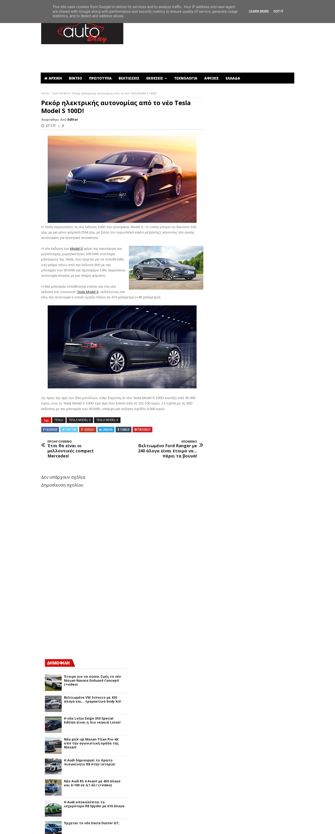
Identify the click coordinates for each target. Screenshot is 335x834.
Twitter (70, 406)
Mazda (221, 668)
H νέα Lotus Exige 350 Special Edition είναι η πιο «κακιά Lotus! (259, 203)
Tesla (58, 397)
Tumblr (124, 406)
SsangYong (225, 762)
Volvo (220, 795)
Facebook (51, 406)
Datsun (222, 547)
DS (218, 531)
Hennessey (224, 586)
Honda (221, 591)
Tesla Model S (79, 397)
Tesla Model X (60, 71)
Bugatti (222, 498)
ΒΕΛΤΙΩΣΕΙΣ (129, 55)
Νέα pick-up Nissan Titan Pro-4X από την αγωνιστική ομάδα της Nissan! (258, 226)
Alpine (221, 471)
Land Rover (225, 641)
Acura (220, 459)
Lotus (220, 652)
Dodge (221, 553)
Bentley (222, 492)
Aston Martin (227, 476)
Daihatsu (223, 542)
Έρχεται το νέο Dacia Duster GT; (258, 306)
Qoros (221, 723)
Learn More (259, 11)
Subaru (222, 767)
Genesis (222, 580)
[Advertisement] (210, 30)
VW (218, 789)
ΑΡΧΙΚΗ (53, 55)
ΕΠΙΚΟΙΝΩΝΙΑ (279, 827)
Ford (219, 569)
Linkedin (107, 406)
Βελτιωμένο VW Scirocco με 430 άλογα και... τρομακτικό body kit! (259, 182)
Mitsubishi (224, 690)
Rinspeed (223, 740)
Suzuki (221, 773)
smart (221, 800)
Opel (220, 701)
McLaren (223, 674)
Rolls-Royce (225, 745)
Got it (278, 11)
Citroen (222, 520)
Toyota (222, 783)
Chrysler (222, 515)
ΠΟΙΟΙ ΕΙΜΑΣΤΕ (251, 827)
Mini (219, 685)
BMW (220, 487)
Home (45, 71)
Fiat (219, 564)
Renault (222, 734)
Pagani (221, 707)
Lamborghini (226, 630)
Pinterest (143, 406)
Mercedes (223, 679)
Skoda (221, 756)
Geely (220, 575)
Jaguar (221, 608)
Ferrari (221, 558)
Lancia (221, 635)
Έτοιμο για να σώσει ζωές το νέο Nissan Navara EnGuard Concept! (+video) (259, 163)
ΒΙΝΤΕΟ (75, 55)
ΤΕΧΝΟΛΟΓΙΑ (185, 55)
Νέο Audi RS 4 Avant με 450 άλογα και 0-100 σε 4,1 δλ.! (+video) (259, 266)
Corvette (223, 526)
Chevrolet (224, 509)
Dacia (220, 536)
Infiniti (221, 602)
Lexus (220, 646)
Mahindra (224, 657)
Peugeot (223, 712)
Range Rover (226, 729)
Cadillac (222, 503)
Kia (218, 619)
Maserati (223, 663)
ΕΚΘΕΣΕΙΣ (155, 55)
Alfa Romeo (225, 465)
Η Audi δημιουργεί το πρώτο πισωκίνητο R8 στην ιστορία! (256, 245)
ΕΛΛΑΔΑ (233, 55)
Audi (219, 482)
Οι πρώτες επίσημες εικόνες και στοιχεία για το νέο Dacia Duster (259, 329)
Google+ (89, 406)
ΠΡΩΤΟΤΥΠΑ (100, 55)
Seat (220, 751)
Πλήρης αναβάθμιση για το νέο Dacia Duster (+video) (257, 350)
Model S (76, 225)
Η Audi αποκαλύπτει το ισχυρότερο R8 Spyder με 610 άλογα (261, 287)
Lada (220, 624)
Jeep (219, 613)
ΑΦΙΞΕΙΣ (211, 55)
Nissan (221, 696)
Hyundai (223, 597)
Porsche (222, 718)
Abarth (222, 454)
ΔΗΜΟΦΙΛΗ (225, 145)
